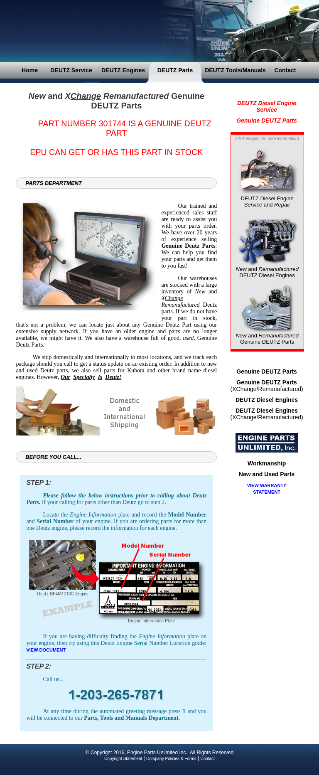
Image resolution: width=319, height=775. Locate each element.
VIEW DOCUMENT (46, 649)
